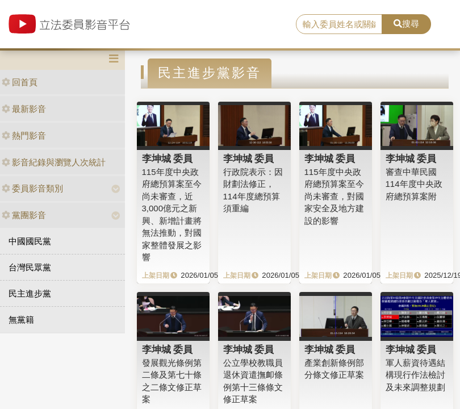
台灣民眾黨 (30, 267)
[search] (339, 24)
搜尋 (406, 23)
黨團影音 (24, 215)
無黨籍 (21, 319)
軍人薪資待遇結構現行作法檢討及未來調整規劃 (415, 375)
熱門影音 (24, 135)
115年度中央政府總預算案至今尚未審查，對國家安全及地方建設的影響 (334, 196)
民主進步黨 (30, 293)
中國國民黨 (30, 241)
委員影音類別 (32, 188)
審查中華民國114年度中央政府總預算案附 (414, 184)
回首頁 (19, 82)
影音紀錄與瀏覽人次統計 (54, 162)
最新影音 (24, 109)
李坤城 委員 (167, 158)
